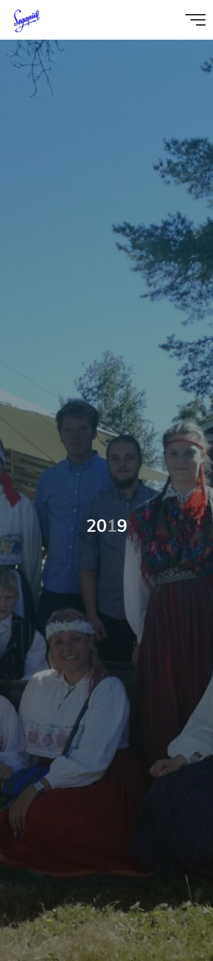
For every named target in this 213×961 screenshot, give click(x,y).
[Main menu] (195, 20)
